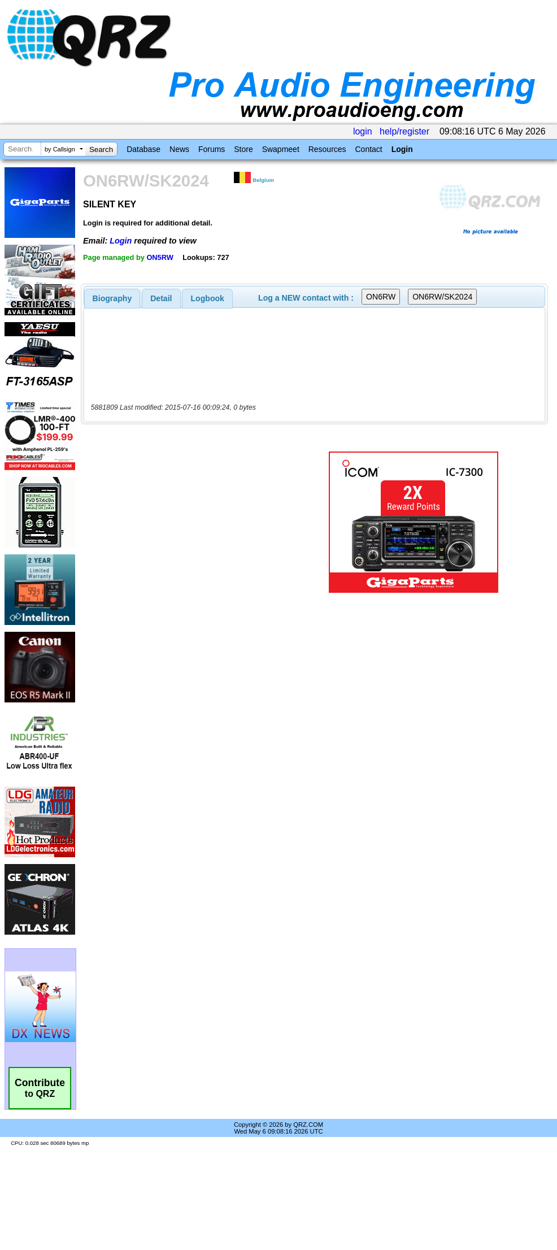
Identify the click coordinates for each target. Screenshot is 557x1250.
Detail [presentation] (161, 298)
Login (402, 149)
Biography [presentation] (112, 298)
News (179, 149)
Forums (211, 149)
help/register (404, 131)
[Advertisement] (188, 522)
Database (143, 149)
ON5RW (159, 257)
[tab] (112, 298)
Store (243, 149)
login (362, 131)
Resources (327, 149)
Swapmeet (280, 149)
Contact (368, 149)
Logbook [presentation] (207, 298)
